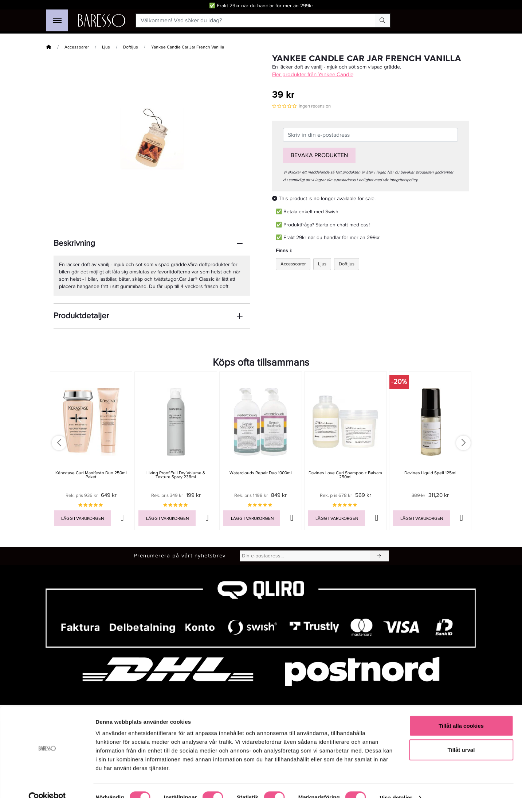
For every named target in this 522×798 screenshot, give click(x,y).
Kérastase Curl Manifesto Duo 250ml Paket (91, 475)
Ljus (106, 47)
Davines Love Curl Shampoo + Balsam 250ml (345, 475)
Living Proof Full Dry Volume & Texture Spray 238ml (175, 475)
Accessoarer (76, 47)
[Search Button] (382, 20)
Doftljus (130, 47)
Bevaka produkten (319, 155)
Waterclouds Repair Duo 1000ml (260, 473)
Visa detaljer (396, 784)
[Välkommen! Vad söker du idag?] (256, 20)
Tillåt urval (461, 736)
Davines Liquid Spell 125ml (430, 473)
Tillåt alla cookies (461, 712)
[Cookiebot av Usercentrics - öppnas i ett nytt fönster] (47, 783)
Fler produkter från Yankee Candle (312, 74)
